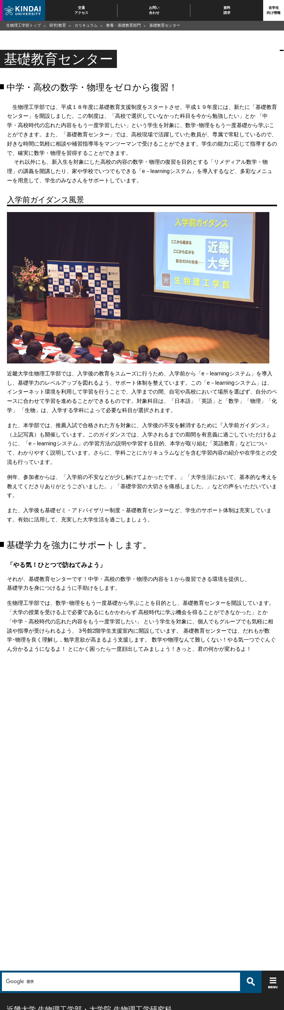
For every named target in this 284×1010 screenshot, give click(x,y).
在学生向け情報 (274, 10)
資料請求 (226, 10)
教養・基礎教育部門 (123, 25)
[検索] (120, 982)
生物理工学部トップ (23, 25)
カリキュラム (86, 25)
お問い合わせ (154, 10)
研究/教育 (57, 25)
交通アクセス (81, 10)
